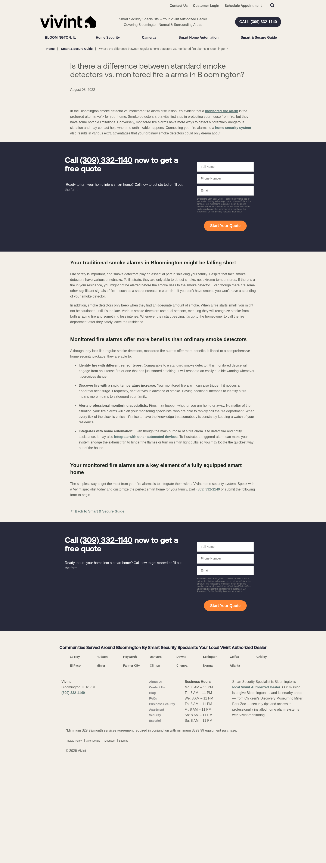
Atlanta (235, 765)
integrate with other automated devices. (146, 536)
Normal (208, 765)
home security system (233, 227)
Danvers (156, 756)
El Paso (75, 765)
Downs (181, 756)
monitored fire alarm (221, 210)
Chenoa (181, 765)
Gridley (261, 756)
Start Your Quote (225, 325)
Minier (100, 765)
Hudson (102, 756)
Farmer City (131, 765)
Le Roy (75, 756)
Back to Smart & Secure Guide (97, 611)
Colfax (234, 756)
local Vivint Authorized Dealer (256, 786)
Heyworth (130, 756)
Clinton (155, 765)
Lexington (210, 756)
